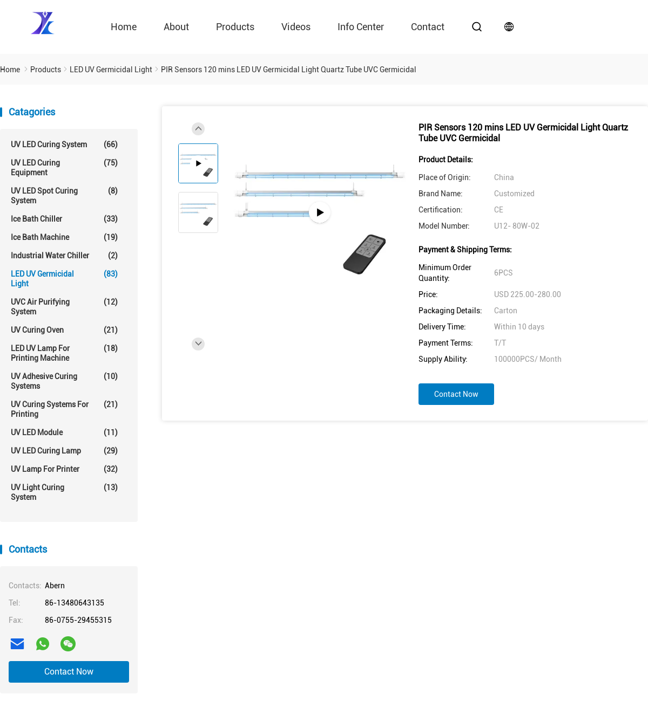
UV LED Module (64, 432)
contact (427, 26)
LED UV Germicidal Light (64, 278)
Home (124, 26)
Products (235, 26)
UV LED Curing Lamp (64, 451)
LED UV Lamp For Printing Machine (64, 352)
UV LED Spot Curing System (64, 195)
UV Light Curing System (64, 492)
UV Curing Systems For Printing (64, 409)
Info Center (361, 26)
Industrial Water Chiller (64, 255)
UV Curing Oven (64, 330)
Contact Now (68, 671)
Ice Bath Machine (64, 237)
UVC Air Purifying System (64, 306)
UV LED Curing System (64, 144)
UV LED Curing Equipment (64, 167)
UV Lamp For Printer (64, 469)
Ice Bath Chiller (64, 219)
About (176, 26)
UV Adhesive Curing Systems (64, 381)
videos (295, 26)
